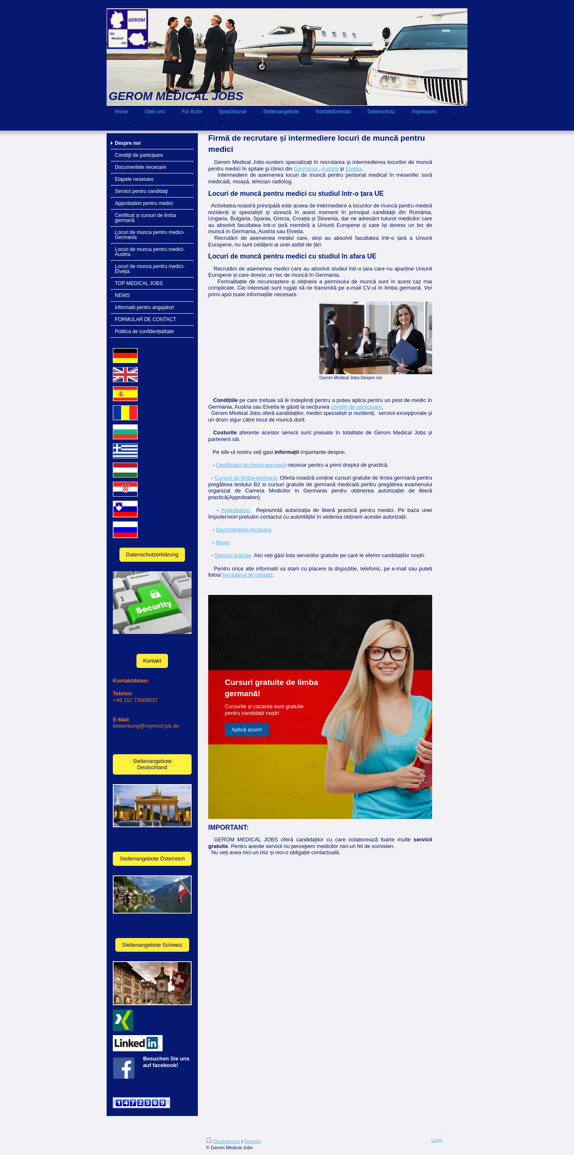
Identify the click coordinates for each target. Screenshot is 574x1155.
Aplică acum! (246, 729)
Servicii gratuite (232, 555)
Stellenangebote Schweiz (152, 945)
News (223, 542)
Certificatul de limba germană (251, 465)
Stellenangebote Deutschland (152, 764)
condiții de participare (356, 407)
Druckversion (223, 1141)
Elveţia (353, 169)
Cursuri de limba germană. (247, 478)
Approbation (236, 510)
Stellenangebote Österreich (152, 858)
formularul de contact (247, 575)
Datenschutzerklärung (152, 554)
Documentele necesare (244, 529)
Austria (330, 169)
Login (437, 1140)
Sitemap (252, 1141)
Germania (306, 169)
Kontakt (152, 661)
